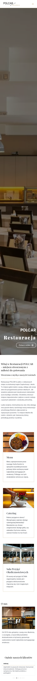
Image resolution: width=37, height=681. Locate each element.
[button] (3, 668)
